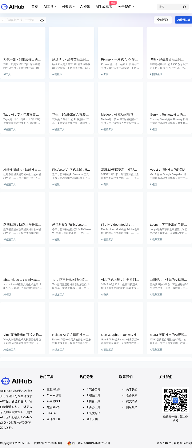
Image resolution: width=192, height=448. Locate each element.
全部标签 (163, 19)
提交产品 (131, 401)
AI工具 (48, 6)
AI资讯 (85, 6)
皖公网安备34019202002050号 (88, 443)
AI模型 (153, 129)
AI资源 (67, 6)
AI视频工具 (9, 129)
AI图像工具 (93, 401)
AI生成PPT (53, 401)
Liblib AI (52, 413)
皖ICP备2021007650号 (48, 443)
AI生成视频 (104, 5)
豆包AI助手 (53, 389)
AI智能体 (57, 74)
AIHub (25, 443)
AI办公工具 (93, 407)
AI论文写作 (93, 413)
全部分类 (92, 419)
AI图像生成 (156, 74)
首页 (34, 6)
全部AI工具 (53, 419)
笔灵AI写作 (53, 407)
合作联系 (131, 395)
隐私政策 (131, 407)
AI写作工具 (93, 389)
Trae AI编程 (54, 395)
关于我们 (124, 6)
